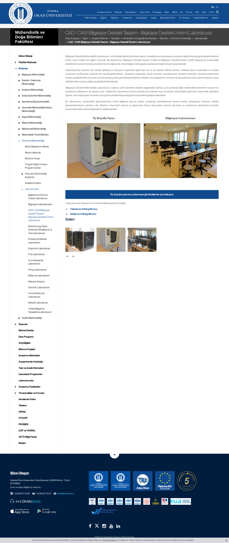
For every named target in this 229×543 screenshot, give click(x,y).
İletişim (215, 17)
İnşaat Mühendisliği (31, 115)
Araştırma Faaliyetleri (29, 384)
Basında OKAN (167, 17)
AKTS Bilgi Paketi (28, 434)
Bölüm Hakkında (33, 150)
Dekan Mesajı (25, 54)
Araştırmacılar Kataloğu (31, 359)
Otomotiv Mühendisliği (181, 36)
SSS (197, 12)
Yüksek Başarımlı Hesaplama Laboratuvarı (40, 308)
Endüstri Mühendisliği (32, 87)
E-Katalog (157, 12)
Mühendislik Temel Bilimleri (35, 132)
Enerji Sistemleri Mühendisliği (36, 93)
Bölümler (23, 66)
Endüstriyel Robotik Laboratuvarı (37, 239)
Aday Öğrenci (131, 12)
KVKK (211, 12)
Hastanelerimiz (201, 17)
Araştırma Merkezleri (29, 353)
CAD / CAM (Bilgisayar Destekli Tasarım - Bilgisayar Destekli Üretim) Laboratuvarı (109, 40)
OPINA (22, 409)
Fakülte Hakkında (27, 60)
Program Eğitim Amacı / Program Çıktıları (36, 164)
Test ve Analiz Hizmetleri (31, 366)
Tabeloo (23, 403)
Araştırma (127, 17)
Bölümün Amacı (32, 156)
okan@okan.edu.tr (65, 491)
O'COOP (23, 416)
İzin (181, 12)
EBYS (174, 12)
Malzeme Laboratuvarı (39, 273)
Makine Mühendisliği (32, 120)
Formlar (189, 12)
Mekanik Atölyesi (36, 279)
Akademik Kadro (33, 181)
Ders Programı (26, 334)
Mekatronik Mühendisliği (34, 126)
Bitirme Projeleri (27, 347)
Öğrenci (115, 17)
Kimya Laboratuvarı (37, 267)
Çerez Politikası (109, 540)
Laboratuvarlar (32, 187)
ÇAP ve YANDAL (27, 428)
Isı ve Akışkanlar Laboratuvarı (35, 260)
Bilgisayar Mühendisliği (33, 72)
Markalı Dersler (26, 328)
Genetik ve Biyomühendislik (35, 99)
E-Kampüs (184, 17)
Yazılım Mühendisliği (32, 316)
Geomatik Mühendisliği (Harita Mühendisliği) (37, 107)
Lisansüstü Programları (30, 372)
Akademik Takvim (104, 12)
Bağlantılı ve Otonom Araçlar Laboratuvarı (38, 195)
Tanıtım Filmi (145, 12)
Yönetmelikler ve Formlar (31, 391)
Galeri (166, 12)
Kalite (153, 17)
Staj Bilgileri (25, 341)
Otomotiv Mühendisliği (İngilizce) (36, 173)
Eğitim (103, 17)
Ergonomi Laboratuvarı (39, 246)
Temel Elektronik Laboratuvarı (36, 293)
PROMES (23, 422)
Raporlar (23, 322)
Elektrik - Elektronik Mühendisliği (31, 80)
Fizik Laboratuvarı (36, 252)
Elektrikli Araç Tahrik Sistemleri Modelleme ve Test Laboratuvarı (40, 228)
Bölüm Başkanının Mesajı (37, 144)
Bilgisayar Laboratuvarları (40, 202)
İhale (204, 12)
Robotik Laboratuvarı (38, 300)
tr (212, 7)
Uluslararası (141, 17)
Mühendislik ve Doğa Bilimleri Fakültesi (30, 35)
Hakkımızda (90, 17)
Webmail (118, 12)
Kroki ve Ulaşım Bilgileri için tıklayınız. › (26, 485)
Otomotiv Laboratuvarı (39, 285)
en (217, 7)
